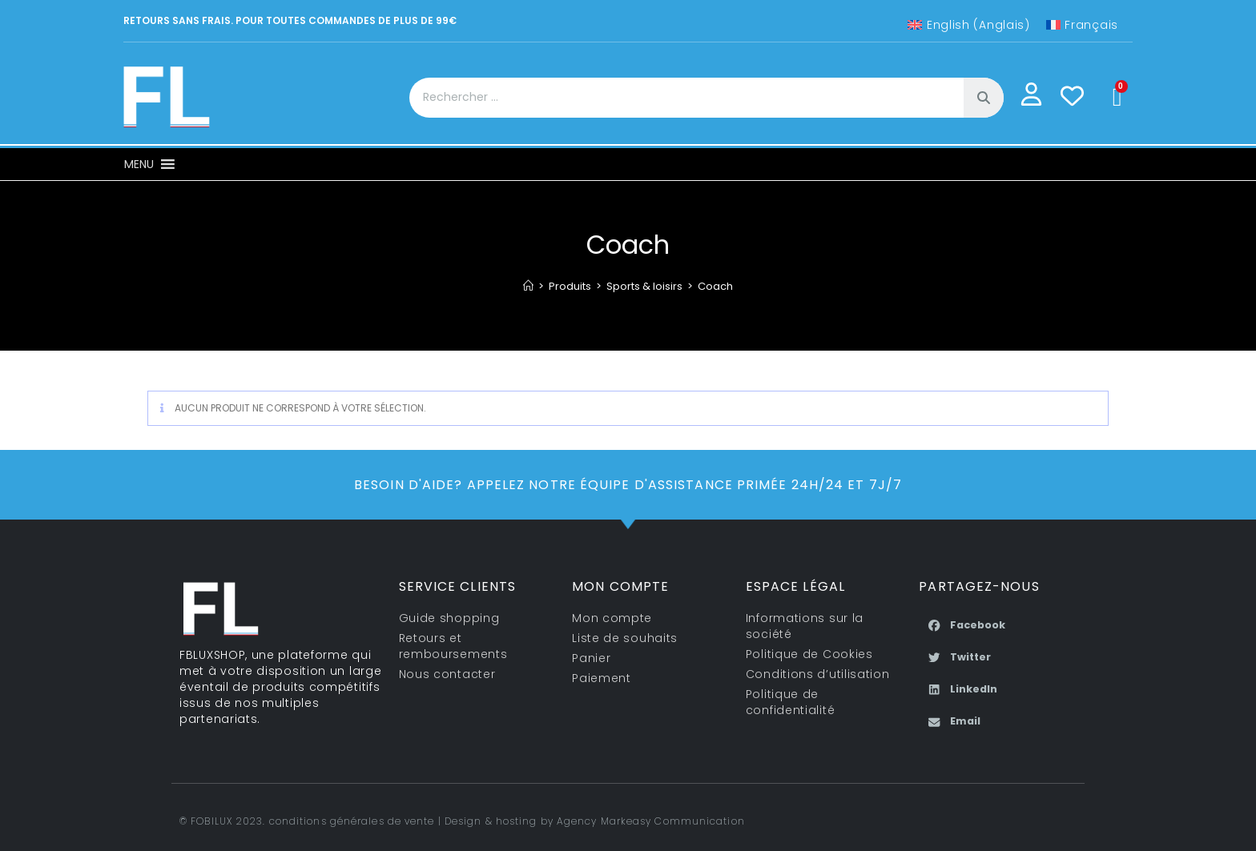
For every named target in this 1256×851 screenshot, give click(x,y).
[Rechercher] (984, 98)
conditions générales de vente (352, 821)
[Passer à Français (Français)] (1082, 24)
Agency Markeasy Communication (651, 821)
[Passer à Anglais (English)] (969, 24)
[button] (139, 164)
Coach (715, 286)
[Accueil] (528, 286)
